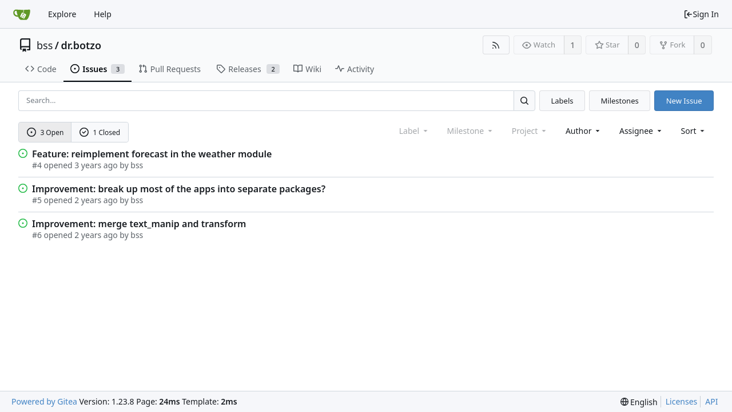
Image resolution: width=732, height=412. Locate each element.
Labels (562, 101)
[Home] (22, 14)
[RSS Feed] (496, 44)
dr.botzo (81, 45)
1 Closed (100, 132)
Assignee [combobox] (641, 130)
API (711, 401)
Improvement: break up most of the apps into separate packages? (178, 189)
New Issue (684, 101)
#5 (37, 200)
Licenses (682, 401)
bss (45, 45)
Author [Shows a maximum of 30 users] (584, 130)
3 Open (45, 132)
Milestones (620, 101)
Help (103, 14)
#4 (37, 165)
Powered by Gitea (44, 401)
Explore (62, 14)
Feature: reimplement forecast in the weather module (152, 154)
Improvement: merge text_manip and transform (139, 223)
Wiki (307, 69)
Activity (354, 69)
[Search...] (524, 100)
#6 (37, 234)
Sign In (701, 14)
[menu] (694, 130)
